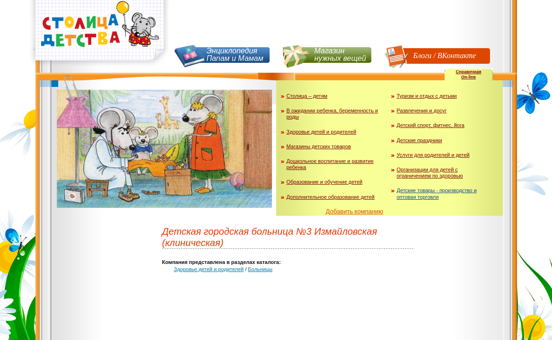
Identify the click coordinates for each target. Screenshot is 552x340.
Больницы (260, 269)
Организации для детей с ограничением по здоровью (430, 172)
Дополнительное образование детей (331, 197)
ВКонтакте (457, 55)
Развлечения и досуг (422, 110)
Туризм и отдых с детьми (427, 96)
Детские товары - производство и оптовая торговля (437, 193)
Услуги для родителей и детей (433, 155)
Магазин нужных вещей (340, 54)
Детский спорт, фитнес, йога (430, 125)
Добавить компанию (355, 211)
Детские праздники (419, 140)
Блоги (422, 55)
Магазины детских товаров (319, 146)
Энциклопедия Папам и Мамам (235, 54)
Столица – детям (307, 96)
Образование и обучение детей (325, 182)
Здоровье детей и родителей (322, 132)
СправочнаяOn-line (468, 74)
